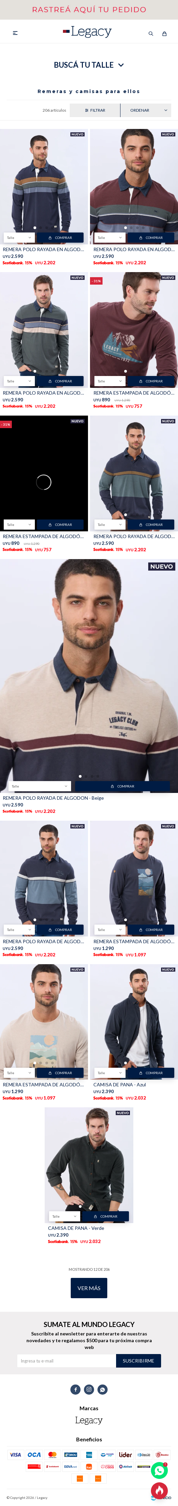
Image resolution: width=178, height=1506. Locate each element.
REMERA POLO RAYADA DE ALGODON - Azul (134, 536)
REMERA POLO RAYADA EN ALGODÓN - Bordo (134, 249)
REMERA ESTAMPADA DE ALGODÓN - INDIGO (44, 536)
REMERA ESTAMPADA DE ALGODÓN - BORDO (134, 393)
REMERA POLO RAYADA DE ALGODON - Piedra (44, 941)
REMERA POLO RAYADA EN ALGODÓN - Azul (44, 249)
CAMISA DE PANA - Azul (119, 1084)
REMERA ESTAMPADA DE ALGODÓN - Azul (134, 941)
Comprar (63, 238)
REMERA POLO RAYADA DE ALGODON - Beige (53, 798)
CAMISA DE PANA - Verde (76, 1228)
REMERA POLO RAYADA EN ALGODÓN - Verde (44, 393)
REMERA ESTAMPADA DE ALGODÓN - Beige (44, 1084)
